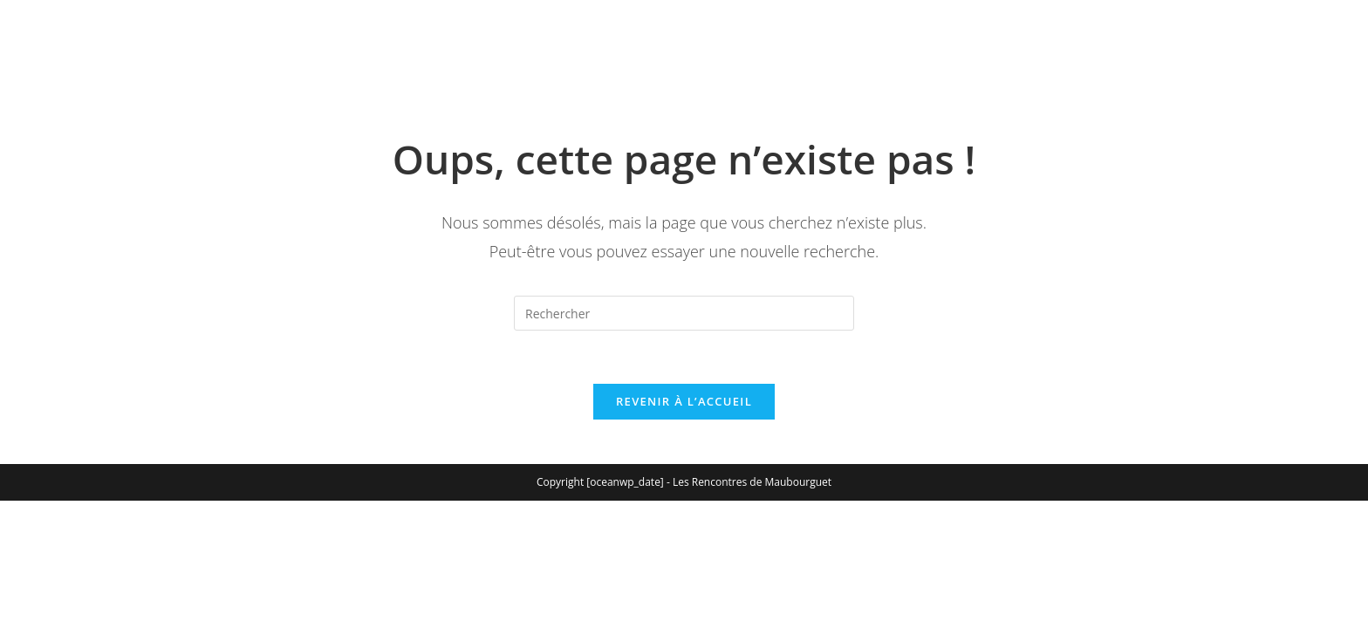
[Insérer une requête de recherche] (684, 313)
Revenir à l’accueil (684, 401)
